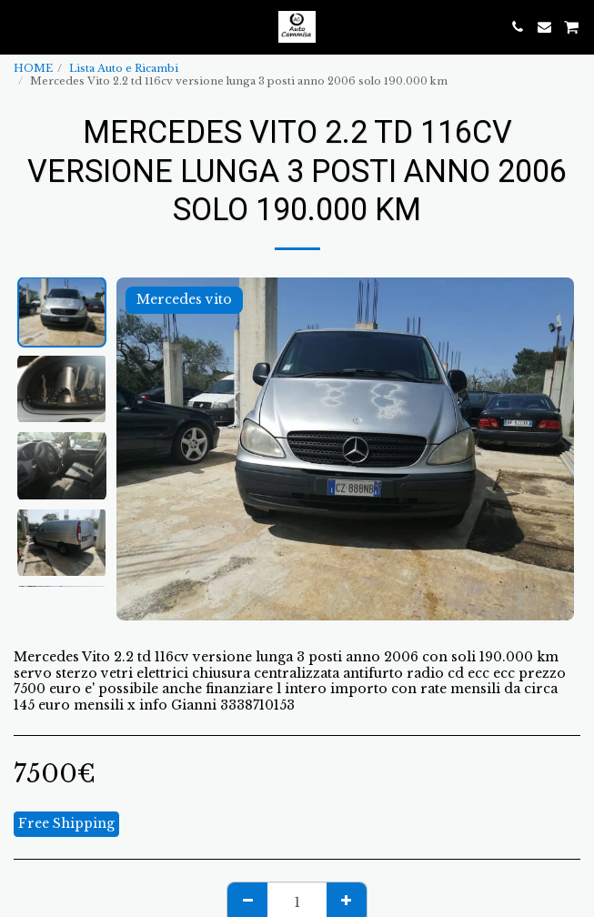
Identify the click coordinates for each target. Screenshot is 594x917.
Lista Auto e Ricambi (123, 68)
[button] (20, 26)
